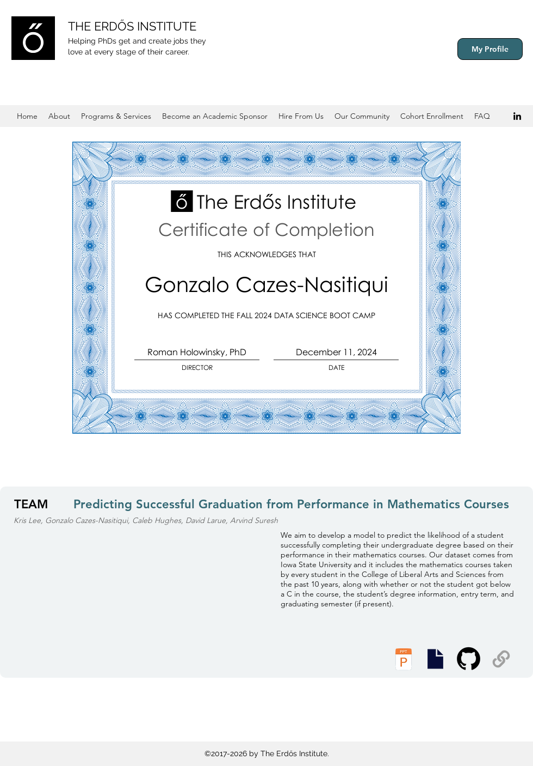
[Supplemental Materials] (501, 659)
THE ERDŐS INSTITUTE (132, 26)
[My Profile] (490, 49)
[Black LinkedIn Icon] (517, 116)
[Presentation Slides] (435, 659)
